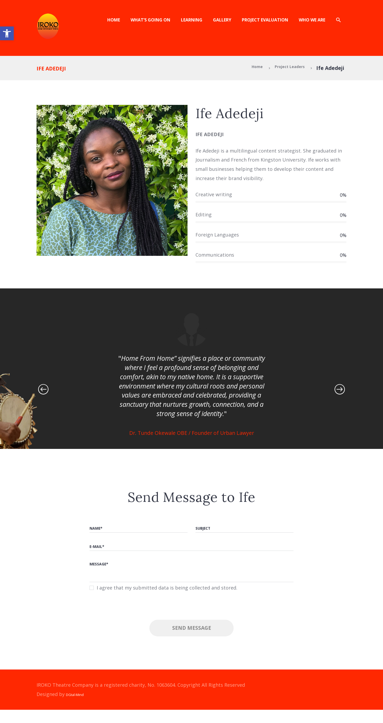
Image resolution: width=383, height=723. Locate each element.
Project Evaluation (265, 20)
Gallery (222, 20)
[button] (7, 33)
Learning (191, 20)
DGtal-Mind (79, 707)
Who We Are (312, 20)
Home (113, 20)
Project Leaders (284, 68)
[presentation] (191, 624)
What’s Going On (150, 20)
